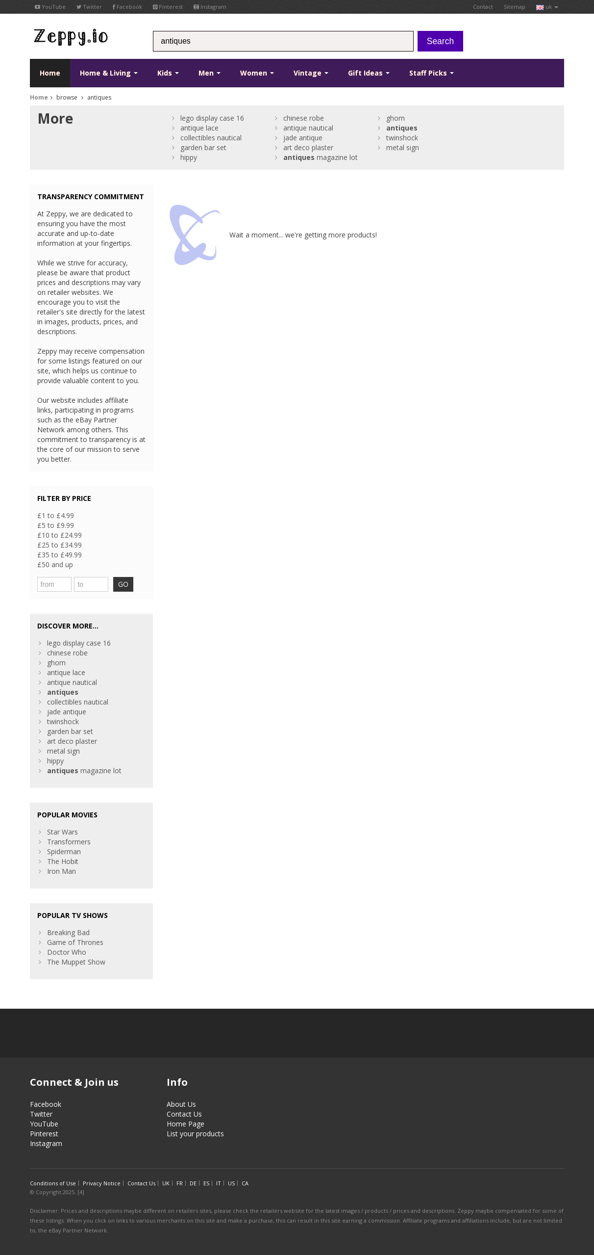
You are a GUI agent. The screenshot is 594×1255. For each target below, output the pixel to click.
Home (50, 73)
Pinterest (168, 6)
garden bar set (203, 147)
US (231, 1183)
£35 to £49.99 (59, 554)
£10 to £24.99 (59, 535)
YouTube (50, 6)
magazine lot (320, 157)
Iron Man (61, 871)
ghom (395, 118)
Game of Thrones (75, 942)
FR (179, 1183)
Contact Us (184, 1114)
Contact (483, 6)
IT (218, 1183)
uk (547, 6)
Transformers (69, 841)
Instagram (210, 6)
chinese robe (303, 118)
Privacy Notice (102, 1183)
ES (206, 1183)
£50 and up (55, 564)
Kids (168, 73)
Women (257, 73)
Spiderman (64, 851)
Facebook (127, 6)
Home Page (185, 1123)
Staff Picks (431, 73)
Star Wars (62, 832)
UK (166, 1183)
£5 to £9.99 (55, 525)
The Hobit (62, 861)
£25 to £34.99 (59, 544)
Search (440, 41)
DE (193, 1183)
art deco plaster (308, 147)
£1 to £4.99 (55, 515)
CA (245, 1183)
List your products (195, 1133)
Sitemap (514, 6)
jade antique (302, 137)
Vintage (311, 73)
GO (123, 584)
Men (209, 73)
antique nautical (308, 127)
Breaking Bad (68, 932)
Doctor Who (66, 952)
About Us (181, 1104)
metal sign (402, 147)
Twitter (89, 6)
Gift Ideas (369, 73)
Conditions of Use (53, 1183)
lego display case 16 (212, 118)
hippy (188, 157)
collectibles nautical (211, 137)
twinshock (402, 137)
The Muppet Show (76, 962)
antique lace (199, 127)
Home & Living (109, 73)
